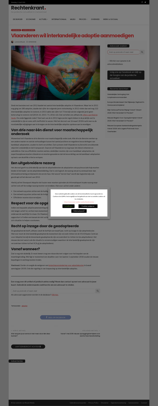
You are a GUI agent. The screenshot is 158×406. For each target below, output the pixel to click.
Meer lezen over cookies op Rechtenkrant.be (79, 202)
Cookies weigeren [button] (88, 206)
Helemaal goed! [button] (79, 211)
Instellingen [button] (68, 206)
